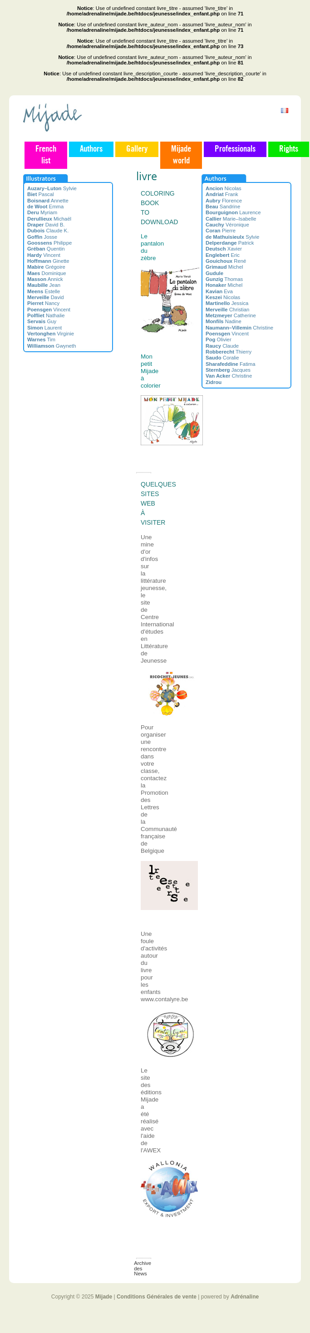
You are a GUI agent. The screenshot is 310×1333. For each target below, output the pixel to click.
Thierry (228, 351)
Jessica (227, 303)
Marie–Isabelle (231, 218)
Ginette (48, 261)
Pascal (40, 194)
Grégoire (46, 267)
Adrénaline (245, 1297)
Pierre (221, 230)
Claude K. (48, 230)
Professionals (235, 149)
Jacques (228, 370)
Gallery (137, 149)
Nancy (43, 303)
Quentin (46, 248)
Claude (222, 346)
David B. (46, 224)
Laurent (44, 327)
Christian (227, 309)
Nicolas (223, 188)
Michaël (49, 218)
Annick (45, 279)
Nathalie (45, 315)
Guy (41, 321)
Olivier (218, 339)
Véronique (227, 224)
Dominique (46, 273)
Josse (42, 237)
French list (45, 155)
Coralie (222, 357)
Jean (43, 285)
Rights (288, 149)
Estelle (43, 291)
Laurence (233, 212)
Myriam (42, 212)
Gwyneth (51, 346)
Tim (41, 339)
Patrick (230, 243)
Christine (239, 327)
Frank (222, 194)
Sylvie (52, 188)
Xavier (224, 248)
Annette (48, 200)
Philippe (49, 243)
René (226, 261)
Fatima (231, 364)
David (45, 297)
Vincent (43, 255)
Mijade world (181, 155)
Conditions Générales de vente (157, 1297)
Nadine (223, 321)
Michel (224, 267)
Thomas (224, 279)
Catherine (231, 315)
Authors (91, 149)
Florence (224, 200)
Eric (223, 255)
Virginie (50, 333)
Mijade (103, 1297)
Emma (45, 206)
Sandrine (223, 206)
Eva (219, 291)
